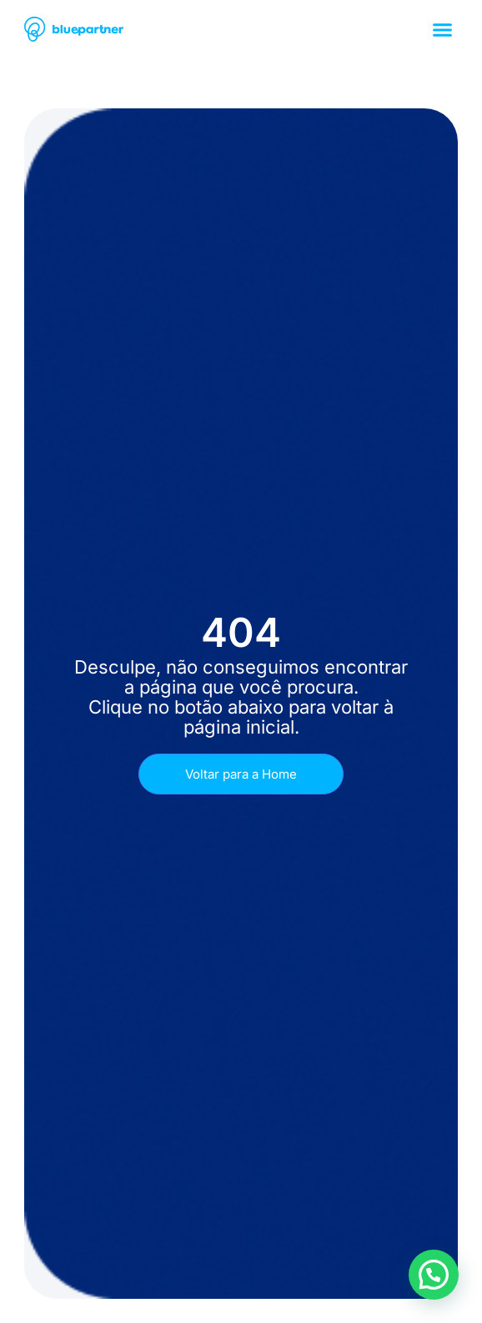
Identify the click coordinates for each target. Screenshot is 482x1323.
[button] (443, 29)
